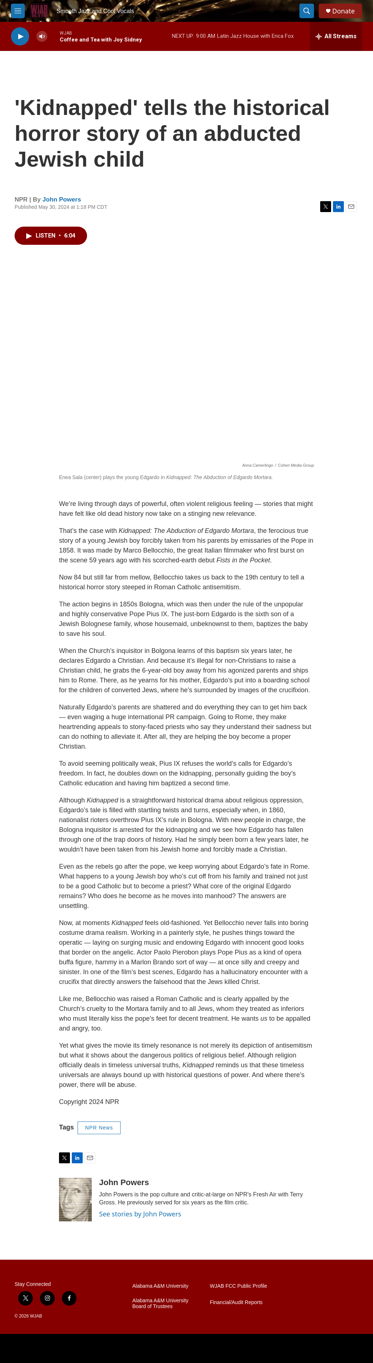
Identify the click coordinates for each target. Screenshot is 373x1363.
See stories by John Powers (140, 1213)
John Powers (62, 199)
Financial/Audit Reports (236, 1302)
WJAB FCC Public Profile (238, 1286)
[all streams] (336, 36)
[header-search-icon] (306, 11)
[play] (20, 36)
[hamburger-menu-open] (18, 11)
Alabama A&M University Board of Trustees (160, 1303)
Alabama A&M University (160, 1286)
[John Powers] (75, 1199)
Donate (343, 11)
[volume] (42, 36)
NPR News (99, 1128)
